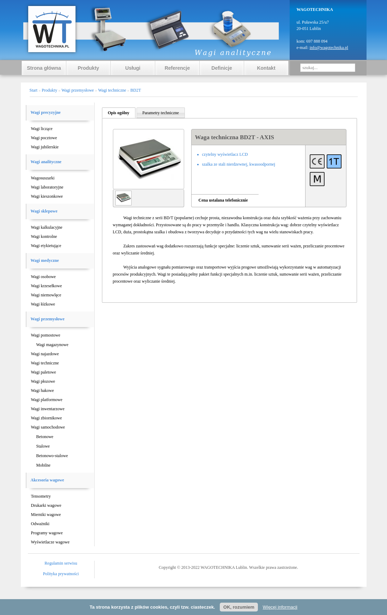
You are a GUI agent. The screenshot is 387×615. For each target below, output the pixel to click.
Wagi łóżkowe (43, 304)
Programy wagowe (47, 532)
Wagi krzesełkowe (46, 285)
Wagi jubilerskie (45, 146)
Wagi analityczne (46, 161)
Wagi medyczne (45, 260)
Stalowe (43, 446)
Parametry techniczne (161, 112)
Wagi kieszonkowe (47, 196)
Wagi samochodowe (48, 427)
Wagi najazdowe (45, 353)
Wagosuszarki (43, 178)
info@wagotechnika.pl (328, 47)
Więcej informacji (280, 607)
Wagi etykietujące (46, 245)
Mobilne (43, 465)
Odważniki (40, 523)
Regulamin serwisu (60, 563)
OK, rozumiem (238, 607)
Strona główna (44, 68)
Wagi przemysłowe (48, 318)
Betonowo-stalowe (52, 455)
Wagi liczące (42, 128)
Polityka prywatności (61, 573)
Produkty (88, 68)
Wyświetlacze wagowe (50, 542)
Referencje (177, 68)
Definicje (221, 68)
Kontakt (266, 68)
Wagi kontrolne (44, 236)
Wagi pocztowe (44, 137)
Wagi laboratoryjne (47, 187)
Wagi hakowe (42, 390)
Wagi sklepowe (44, 211)
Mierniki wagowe (46, 514)
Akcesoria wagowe (47, 480)
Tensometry (41, 496)
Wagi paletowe (43, 372)
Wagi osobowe (43, 276)
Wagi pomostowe (45, 335)
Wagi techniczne (45, 363)
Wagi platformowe (46, 399)
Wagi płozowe (43, 381)
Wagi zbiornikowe (46, 418)
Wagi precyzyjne (46, 112)
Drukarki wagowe (46, 505)
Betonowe (45, 436)
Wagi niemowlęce (46, 295)
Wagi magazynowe (52, 344)
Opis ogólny (118, 112)
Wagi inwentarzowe (48, 408)
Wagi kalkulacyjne (46, 227)
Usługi (132, 68)
